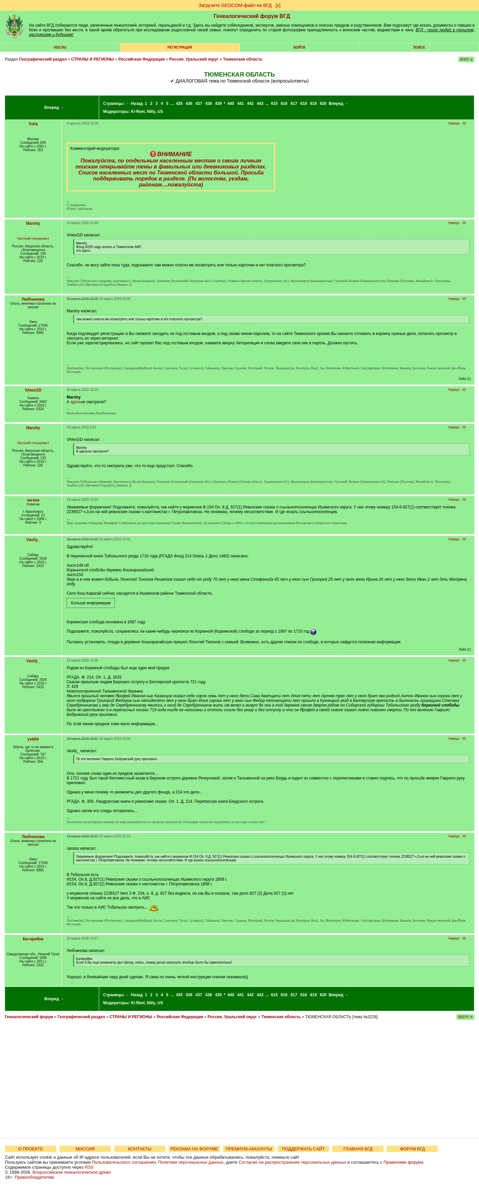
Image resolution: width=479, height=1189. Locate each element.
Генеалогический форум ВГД (252, 16)
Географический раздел (43, 59)
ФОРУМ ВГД (412, 1148)
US (160, 111)
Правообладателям (34, 1177)
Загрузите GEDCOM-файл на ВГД (235, 5)
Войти (299, 47)
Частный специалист (33, 238)
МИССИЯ (85, 1148)
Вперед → (54, 107)
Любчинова (33, 299)
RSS (89, 1167)
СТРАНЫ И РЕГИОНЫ (92, 59)
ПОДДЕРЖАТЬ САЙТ (303, 1148)
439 (218, 103)
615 (274, 103)
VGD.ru (60, 47)
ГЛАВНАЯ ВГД (358, 1148)
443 (260, 103)
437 (199, 103)
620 (323, 103)
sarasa (33, 500)
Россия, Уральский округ (194, 59)
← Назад (134, 103)
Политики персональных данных (191, 1162)
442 (250, 103)
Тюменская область (242, 59)
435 (179, 103)
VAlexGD (33, 390)
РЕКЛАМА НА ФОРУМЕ (194, 1148)
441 (240, 103)
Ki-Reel (137, 111)
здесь (76, 402)
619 (313, 103)
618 (303, 103)
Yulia (33, 124)
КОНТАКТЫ (139, 1148)
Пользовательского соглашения (124, 1162)
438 (208, 103)
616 (284, 103)
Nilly (151, 111)
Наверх (454, 123)
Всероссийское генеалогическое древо (72, 1172)
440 (231, 103)
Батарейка (33, 939)
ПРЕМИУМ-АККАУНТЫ (249, 1148)
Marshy (33, 223)
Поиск (419, 47)
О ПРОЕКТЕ (30, 1148)
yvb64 (33, 739)
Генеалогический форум (29, 1017)
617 (293, 103)
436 (189, 103)
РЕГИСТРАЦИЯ (179, 47)
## (464, 123)
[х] (277, 5)
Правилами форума (403, 1162)
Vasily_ (33, 539)
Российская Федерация (141, 59)
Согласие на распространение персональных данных (292, 1162)
